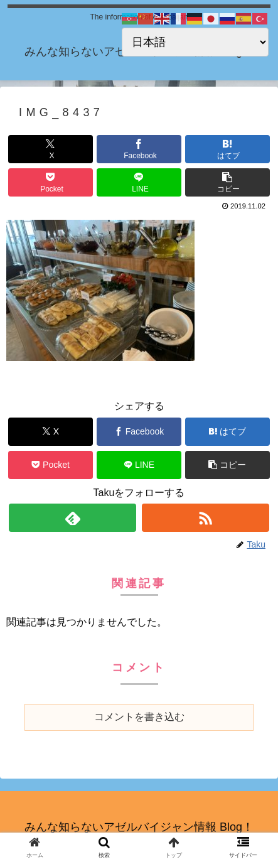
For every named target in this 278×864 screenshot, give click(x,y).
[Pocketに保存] (50, 182)
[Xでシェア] (50, 149)
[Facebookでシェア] (139, 149)
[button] (227, 182)
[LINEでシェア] (139, 182)
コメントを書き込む (139, 716)
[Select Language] (195, 42)
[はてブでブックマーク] (227, 149)
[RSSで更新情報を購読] (205, 518)
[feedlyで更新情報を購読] (72, 518)
